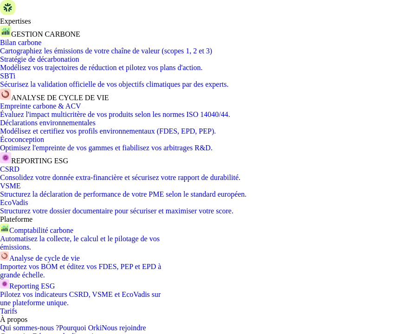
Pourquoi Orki (80, 328)
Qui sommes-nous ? (29, 328)
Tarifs (8, 311)
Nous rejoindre (124, 328)
